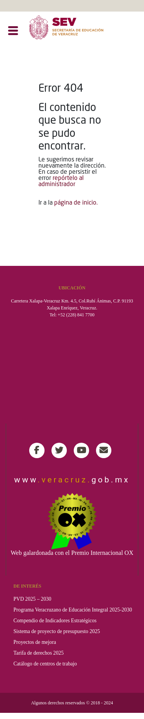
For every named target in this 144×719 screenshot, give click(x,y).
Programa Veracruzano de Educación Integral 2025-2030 (72, 610)
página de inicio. (76, 203)
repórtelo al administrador (61, 181)
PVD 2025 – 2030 (32, 599)
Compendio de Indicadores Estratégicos (54, 620)
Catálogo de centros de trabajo (45, 664)
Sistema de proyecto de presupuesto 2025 (56, 631)
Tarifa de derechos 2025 (38, 653)
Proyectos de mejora (34, 642)
